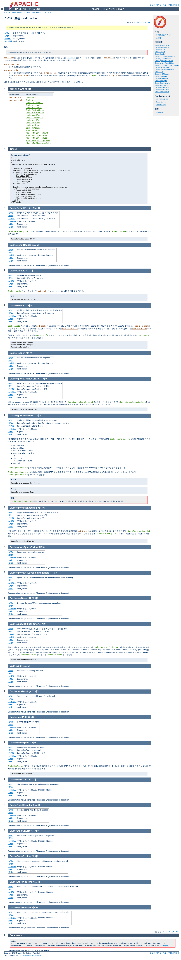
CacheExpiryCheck (35, 110)
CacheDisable (160, 50)
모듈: (10, 227)
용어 (169, 5)
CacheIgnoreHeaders (163, 58)
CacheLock (159, 72)
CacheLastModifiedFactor (164, 70)
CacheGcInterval (34, 103)
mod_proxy (114, 75)
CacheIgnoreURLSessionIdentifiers (29, 572)
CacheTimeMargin (34, 118)
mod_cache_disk (12, 65)
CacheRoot (31, 98)
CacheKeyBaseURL (162, 67)
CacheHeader (160, 54)
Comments (160, 112)
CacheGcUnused (33, 123)
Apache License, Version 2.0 (30, 955)
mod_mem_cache (11, 70)
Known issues (161, 102)
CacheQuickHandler (162, 83)
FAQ (164, 5)
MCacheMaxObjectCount (37, 133)
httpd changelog (162, 99)
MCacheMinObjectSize (36, 135)
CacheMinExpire (161, 81)
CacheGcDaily (32, 120)
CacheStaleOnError (162, 85)
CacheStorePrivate (162, 92)
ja (145, 22)
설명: (6, 33)
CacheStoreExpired (162, 87)
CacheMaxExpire (161, 78)
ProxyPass (94, 75)
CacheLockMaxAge (162, 74)
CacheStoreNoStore (162, 90)
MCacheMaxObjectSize (36, 138)
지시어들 (157, 5)
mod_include (83, 531)
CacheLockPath (161, 76)
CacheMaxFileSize (35, 115)
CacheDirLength (34, 108)
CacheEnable (160, 52)
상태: (6, 36)
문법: (10, 216)
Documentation (29, 12)
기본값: (11, 219)
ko (149, 22)
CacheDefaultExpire (162, 45)
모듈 (151, 5)
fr (141, 22)
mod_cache (9, 58)
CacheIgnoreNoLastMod (164, 61)
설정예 (158, 38)
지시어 (36, 208)
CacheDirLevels (34, 105)
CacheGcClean (32, 125)
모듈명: (7, 39)
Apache (7, 12)
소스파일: (8, 41)
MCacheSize (31, 130)
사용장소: (12, 221)
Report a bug (161, 105)
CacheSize (31, 100)
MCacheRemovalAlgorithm (38, 141)
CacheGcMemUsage (34, 128)
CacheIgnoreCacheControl (165, 56)
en (137, 22)
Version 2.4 (41, 12)
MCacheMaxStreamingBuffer (39, 143)
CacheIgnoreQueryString (164, 63)
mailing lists (164, 945)
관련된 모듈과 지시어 (164, 35)
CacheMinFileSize (35, 113)
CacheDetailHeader (162, 47)
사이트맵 (175, 5)
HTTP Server (17, 12)
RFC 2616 (71, 58)
